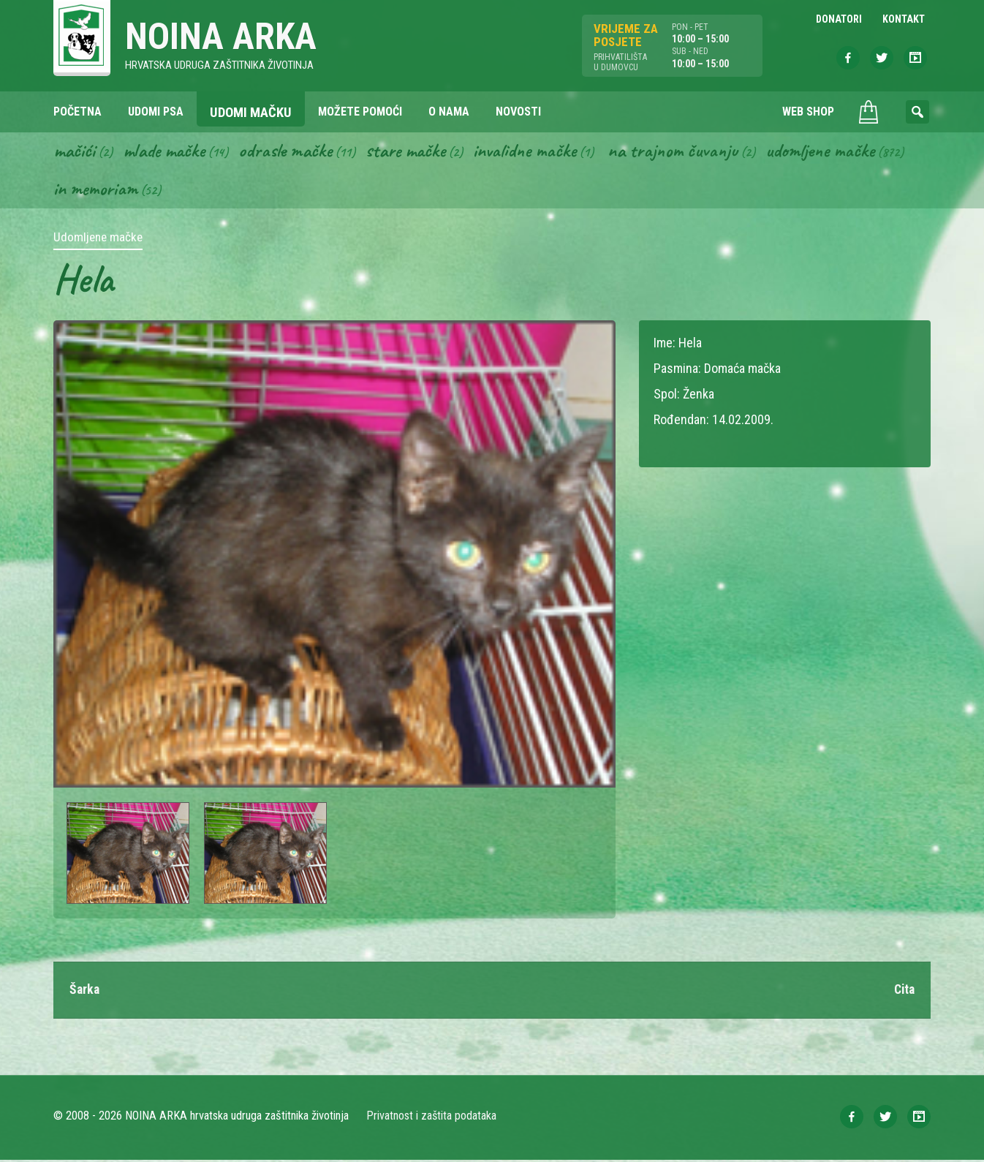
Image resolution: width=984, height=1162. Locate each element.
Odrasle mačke (290, 152)
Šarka (85, 992)
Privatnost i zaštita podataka (431, 1118)
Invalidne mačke (535, 152)
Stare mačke (413, 152)
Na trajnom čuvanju (687, 152)
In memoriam (96, 190)
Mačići (74, 152)
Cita (903, 992)
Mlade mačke (167, 152)
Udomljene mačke (837, 152)
